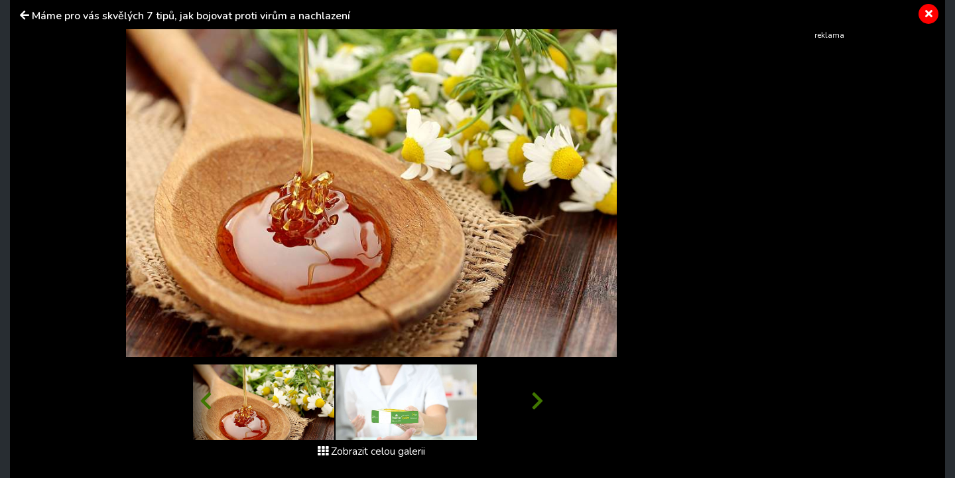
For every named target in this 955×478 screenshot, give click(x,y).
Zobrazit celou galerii (371, 451)
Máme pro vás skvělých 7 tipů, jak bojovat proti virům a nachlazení (191, 16)
